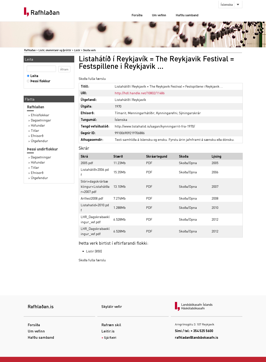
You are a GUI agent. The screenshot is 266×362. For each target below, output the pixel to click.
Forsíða (137, 15)
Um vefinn (159, 15)
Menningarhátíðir (141, 113)
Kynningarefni (166, 113)
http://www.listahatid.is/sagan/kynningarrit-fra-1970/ (155, 126)
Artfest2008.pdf (92, 198)
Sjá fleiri (110, 337)
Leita (33, 76)
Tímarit (120, 113)
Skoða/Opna (188, 163)
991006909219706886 (130, 133)
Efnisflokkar (40, 115)
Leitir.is (108, 331)
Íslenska (227, 4)
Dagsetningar (41, 120)
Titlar (35, 130)
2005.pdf (87, 163)
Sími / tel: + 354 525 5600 (194, 331)
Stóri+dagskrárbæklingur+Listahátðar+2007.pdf (95, 186)
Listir (77, 50)
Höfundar (38, 125)
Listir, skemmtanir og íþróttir (54, 50)
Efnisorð (37, 135)
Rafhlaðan (45, 12)
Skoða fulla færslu (92, 78)
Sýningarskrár (190, 113)
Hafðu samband (187, 15)
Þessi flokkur (39, 81)
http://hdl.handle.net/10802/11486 (140, 93)
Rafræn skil (111, 324)
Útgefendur (39, 141)
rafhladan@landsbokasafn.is (196, 337)
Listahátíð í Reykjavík (130, 99)
